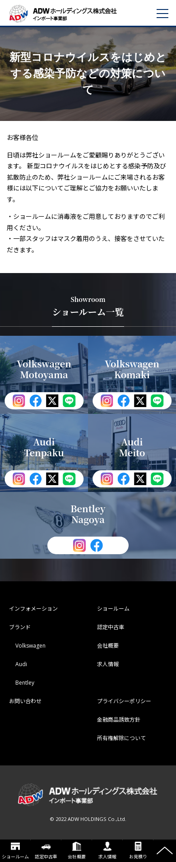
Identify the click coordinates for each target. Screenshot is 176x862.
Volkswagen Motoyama (44, 369)
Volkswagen (30, 645)
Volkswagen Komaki (132, 369)
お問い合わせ (25, 701)
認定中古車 (46, 851)
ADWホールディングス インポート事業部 (74, 13)
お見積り (138, 851)
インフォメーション (33, 608)
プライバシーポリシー (124, 701)
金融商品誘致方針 (118, 719)
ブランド (20, 627)
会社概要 (77, 851)
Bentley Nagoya (87, 514)
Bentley (24, 682)
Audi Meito (132, 447)
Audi (21, 664)
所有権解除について (121, 738)
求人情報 (107, 851)
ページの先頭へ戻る (164, 850)
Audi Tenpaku (44, 447)
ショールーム (15, 851)
